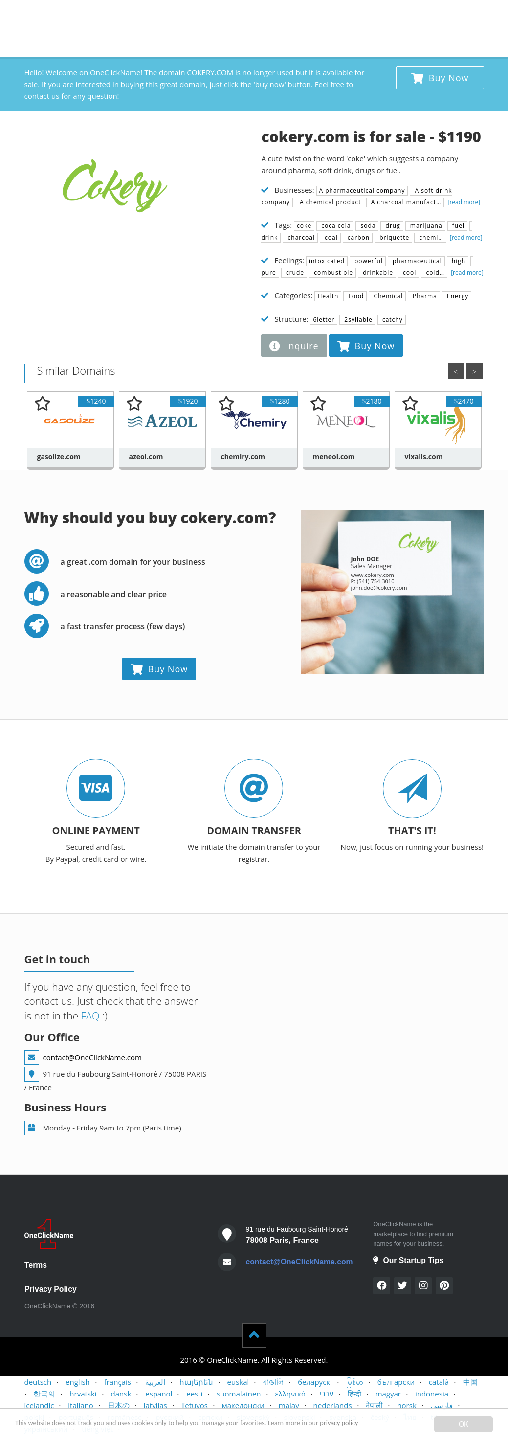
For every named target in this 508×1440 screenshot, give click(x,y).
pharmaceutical (416, 261)
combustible (332, 272)
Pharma (424, 296)
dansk (121, 1394)
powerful (368, 261)
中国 (470, 1382)
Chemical (387, 296)
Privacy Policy (51, 1289)
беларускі (315, 1382)
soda (366, 226)
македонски (243, 1406)
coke (304, 226)
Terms (35, 1265)
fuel (457, 226)
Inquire (293, 346)
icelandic (39, 1406)
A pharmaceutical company (362, 190)
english (78, 1382)
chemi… (430, 237)
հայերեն (196, 1382)
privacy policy (402, 1425)
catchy (391, 319)
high (457, 261)
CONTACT (373, 14)
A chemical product (329, 202)
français (117, 1382)
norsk (406, 1406)
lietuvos (194, 1406)
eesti (194, 1394)
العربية (155, 1382)
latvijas (155, 1406)
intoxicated (327, 261)
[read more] (463, 202)
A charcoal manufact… (405, 202)
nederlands (332, 1406)
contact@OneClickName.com (92, 1057)
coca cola (335, 226)
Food (355, 296)
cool (408, 272)
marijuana (425, 226)
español (158, 1394)
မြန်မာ (354, 1382)
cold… (434, 272)
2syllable (357, 319)
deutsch (38, 1382)
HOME (258, 14)
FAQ (89, 1015)
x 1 (473, 12)
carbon (358, 237)
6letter (323, 319)
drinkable (377, 272)
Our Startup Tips (408, 1260)
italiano (80, 1406)
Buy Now (440, 78)
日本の (119, 1406)
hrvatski (82, 1394)
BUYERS (294, 14)
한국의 (44, 1394)
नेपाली (374, 1406)
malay (289, 1406)
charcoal (300, 237)
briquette (393, 237)
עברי (326, 1394)
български (396, 1382)
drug (391, 226)
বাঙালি (273, 1382)
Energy (456, 296)
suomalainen (239, 1394)
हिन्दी (354, 1394)
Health (327, 296)
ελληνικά (290, 1394)
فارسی (442, 1406)
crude (294, 272)
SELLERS (332, 14)
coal (330, 237)
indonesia (431, 1394)
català (439, 1382)
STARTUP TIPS (425, 14)
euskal (238, 1382)
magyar (388, 1394)
